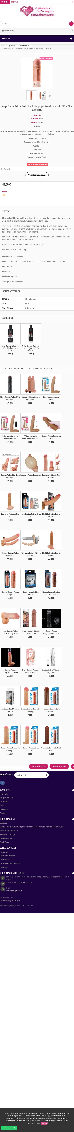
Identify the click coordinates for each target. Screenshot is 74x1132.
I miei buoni (4, 867)
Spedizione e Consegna (8, 834)
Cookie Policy (4, 842)
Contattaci (14, 2)
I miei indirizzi (4, 859)
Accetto (44, 1123)
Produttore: (34, 122)
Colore (4, 192)
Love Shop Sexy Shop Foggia (10, 900)
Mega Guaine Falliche (40, 157)
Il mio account (8, 848)
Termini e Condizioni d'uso (9, 830)
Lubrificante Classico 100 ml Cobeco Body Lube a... (10, 348)
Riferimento (37, 115)
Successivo (50, 95)
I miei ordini (4, 852)
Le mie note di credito (7, 855)
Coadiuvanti (4, 801)
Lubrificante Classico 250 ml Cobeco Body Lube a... (30, 348)
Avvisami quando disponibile (37, 175)
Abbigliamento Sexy (6, 798)
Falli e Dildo (4, 809)
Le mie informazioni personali (10, 863)
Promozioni (5, 2)
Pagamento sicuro (6, 838)
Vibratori (3, 805)
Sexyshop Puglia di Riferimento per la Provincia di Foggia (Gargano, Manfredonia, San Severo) (32, 827)
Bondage (3, 813)
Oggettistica (4, 794)
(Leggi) (47, 1116)
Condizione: (34, 119)
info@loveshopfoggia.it (14, 891)
